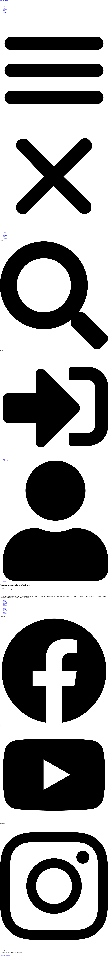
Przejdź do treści (4, 0)
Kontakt (5, 12)
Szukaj (1, 240)
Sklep (4, 10)
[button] (54, 122)
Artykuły (5, 9)
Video (4, 6)
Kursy (4, 8)
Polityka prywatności (5, 955)
